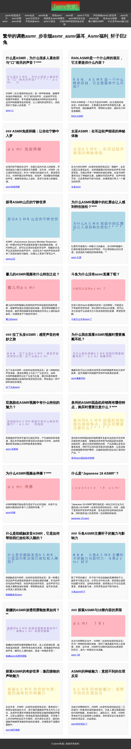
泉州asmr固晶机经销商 (82, 458)
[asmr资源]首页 (13, 15)
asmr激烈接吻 (13, 730)
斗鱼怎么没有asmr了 (81, 319)
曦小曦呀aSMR (95, 21)
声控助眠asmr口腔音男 (104, 15)
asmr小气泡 (83, 15)
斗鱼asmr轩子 (78, 591)
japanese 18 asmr (80, 518)
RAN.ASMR (77, 116)
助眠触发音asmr (14, 594)
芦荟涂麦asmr (32, 21)
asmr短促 (29, 15)
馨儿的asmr (12, 319)
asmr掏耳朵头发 (77, 18)
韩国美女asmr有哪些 (54, 18)
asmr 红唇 (76, 257)
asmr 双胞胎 (12, 449)
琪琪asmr (57, 15)
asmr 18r (75, 655)
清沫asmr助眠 (110, 18)
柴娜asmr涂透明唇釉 (16, 656)
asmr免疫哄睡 (13, 187)
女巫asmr (76, 187)
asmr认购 (94, 18)
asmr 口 (10, 110)
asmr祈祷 (16, 21)
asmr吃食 (43, 15)
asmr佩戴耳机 (78, 378)
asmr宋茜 (16, 18)
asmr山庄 (10, 259)
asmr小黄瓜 (49, 21)
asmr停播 (10, 512)
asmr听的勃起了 (79, 724)
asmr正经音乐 (33, 18)
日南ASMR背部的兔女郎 (72, 21)
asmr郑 (69, 15)
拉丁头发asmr (13, 387)
